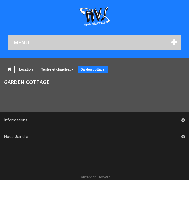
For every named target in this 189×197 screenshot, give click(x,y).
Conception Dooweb (94, 177)
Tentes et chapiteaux (57, 69)
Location (26, 69)
